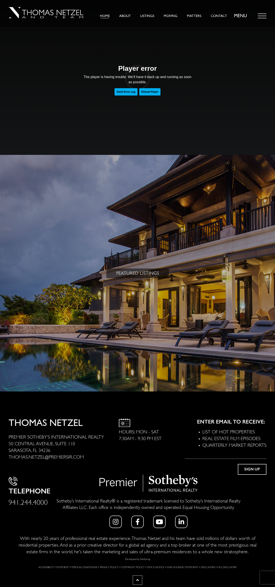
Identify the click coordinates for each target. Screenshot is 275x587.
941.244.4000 (28, 501)
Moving (170, 16)
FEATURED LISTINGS (137, 273)
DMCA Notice (155, 566)
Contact (219, 16)
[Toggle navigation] (262, 16)
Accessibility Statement (53, 566)
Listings (147, 16)
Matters (194, 16)
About (125, 16)
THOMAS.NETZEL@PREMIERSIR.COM (46, 456)
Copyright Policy (133, 566)
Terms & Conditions (84, 566)
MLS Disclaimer (227, 566)
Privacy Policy (109, 566)
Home (105, 16)
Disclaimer (208, 566)
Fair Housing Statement (182, 566)
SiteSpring (145, 558)
